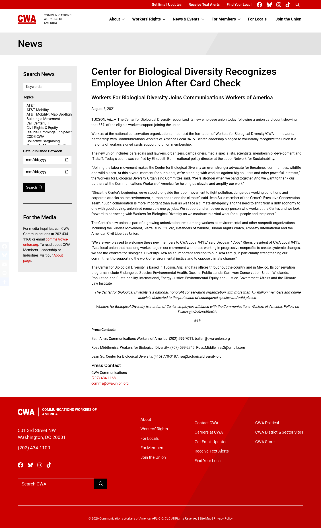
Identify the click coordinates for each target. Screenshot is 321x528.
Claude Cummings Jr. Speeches (47, 132)
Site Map (206, 518)
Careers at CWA (209, 432)
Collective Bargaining (47, 141)
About (114, 19)
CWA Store (265, 442)
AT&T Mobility (47, 110)
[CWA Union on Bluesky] (270, 5)
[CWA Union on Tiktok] (289, 5)
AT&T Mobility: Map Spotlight (47, 114)
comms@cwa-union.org (110, 383)
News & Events (186, 19)
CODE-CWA (47, 137)
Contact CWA (206, 423)
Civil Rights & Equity (47, 128)
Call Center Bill (47, 123)
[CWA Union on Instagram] (279, 5)
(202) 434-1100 (34, 448)
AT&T (47, 105)
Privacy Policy (223, 518)
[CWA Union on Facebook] (260, 5)
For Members (224, 19)
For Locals (257, 19)
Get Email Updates (166, 4)
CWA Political (267, 423)
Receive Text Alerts (204, 4)
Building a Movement (47, 119)
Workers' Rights (146, 19)
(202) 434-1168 (103, 378)
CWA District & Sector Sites (279, 432)
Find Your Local (239, 4)
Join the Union (288, 19)
